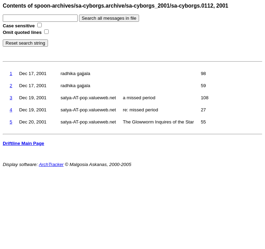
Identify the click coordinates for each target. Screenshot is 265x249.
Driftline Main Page (23, 143)
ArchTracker (51, 164)
